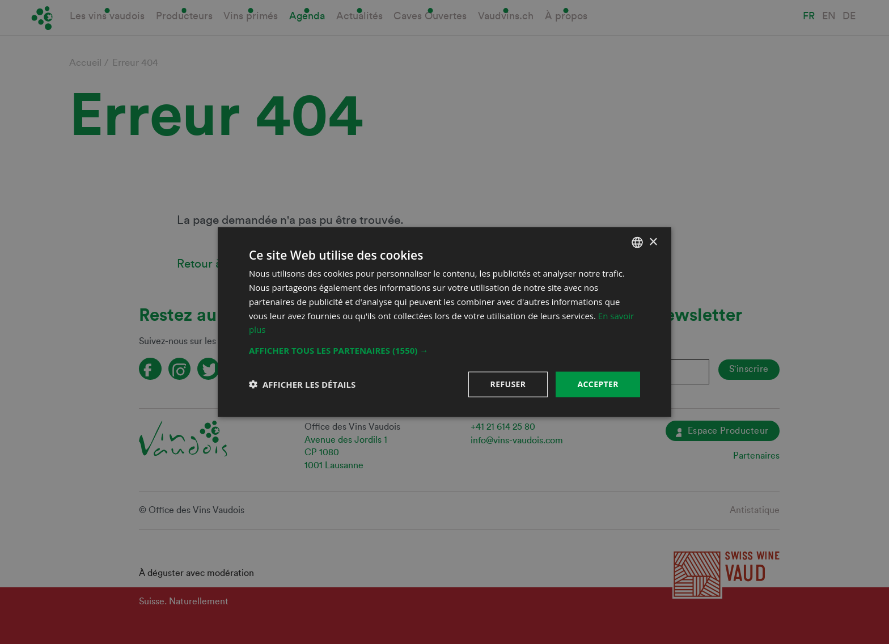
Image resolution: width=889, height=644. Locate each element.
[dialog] (444, 322)
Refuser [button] (508, 384)
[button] (444, 350)
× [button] (653, 242)
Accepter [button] (598, 384)
